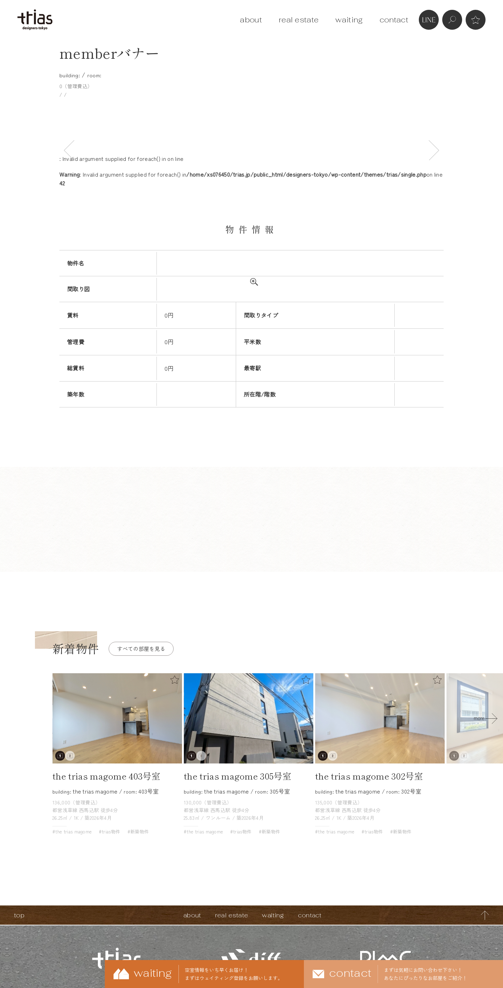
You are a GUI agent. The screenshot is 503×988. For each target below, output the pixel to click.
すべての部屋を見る (141, 648)
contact (394, 19)
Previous (69, 150)
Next (434, 150)
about (251, 19)
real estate (299, 19)
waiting (349, 19)
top (19, 915)
